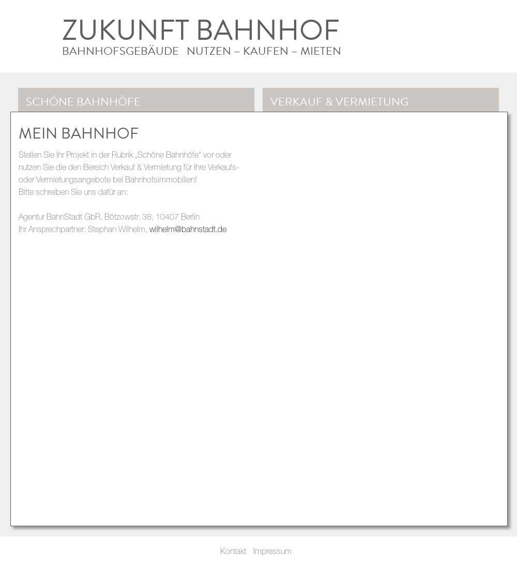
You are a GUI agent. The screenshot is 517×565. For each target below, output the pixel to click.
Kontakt (233, 551)
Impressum (272, 551)
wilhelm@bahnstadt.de (187, 229)
